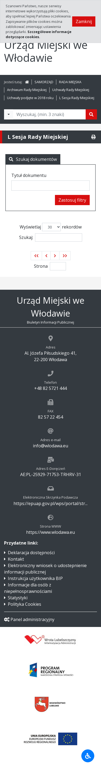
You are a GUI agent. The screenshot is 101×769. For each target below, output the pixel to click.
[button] (36, 255)
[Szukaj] (91, 114)
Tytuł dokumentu (28, 175)
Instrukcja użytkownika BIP (35, 578)
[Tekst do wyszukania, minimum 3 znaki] (49, 114)
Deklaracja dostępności (31, 553)
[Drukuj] (93, 137)
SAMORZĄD (43, 81)
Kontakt (16, 559)
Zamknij (84, 21)
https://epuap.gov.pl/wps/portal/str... (50, 503)
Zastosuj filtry (72, 200)
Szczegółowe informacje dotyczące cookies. (38, 34)
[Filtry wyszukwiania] (8, 114)
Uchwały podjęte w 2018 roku (30, 97)
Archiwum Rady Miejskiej (27, 89)
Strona (41, 266)
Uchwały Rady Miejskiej (70, 89)
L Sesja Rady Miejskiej (76, 97)
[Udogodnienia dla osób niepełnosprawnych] (87, 755)
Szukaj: (50, 237)
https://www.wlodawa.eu (50, 532)
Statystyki (17, 598)
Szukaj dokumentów (33, 159)
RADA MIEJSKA (70, 81)
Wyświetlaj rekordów (51, 227)
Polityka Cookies (24, 604)
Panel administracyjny (29, 619)
